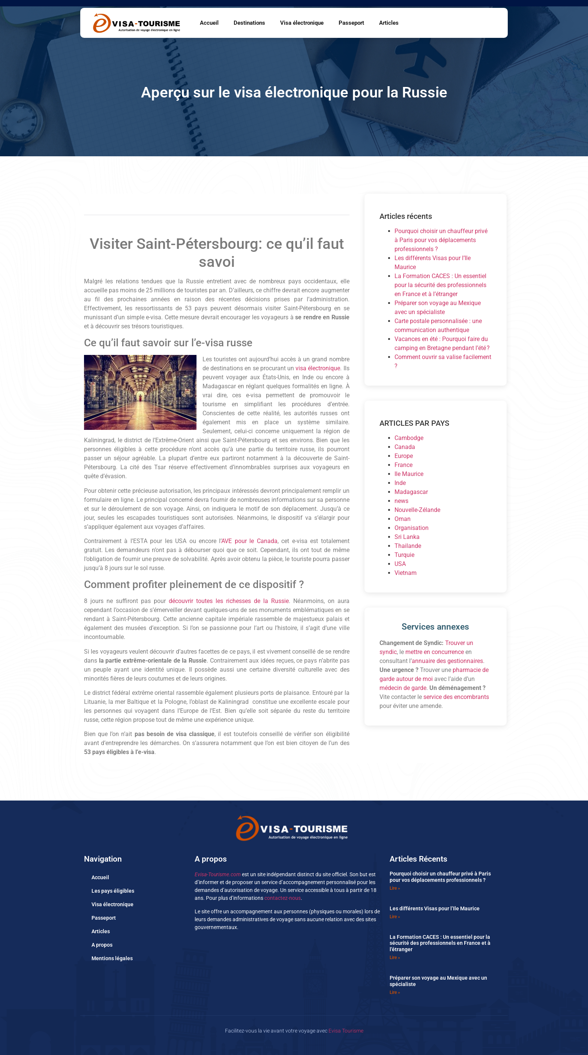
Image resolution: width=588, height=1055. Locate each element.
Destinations (249, 22)
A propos (102, 945)
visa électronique (318, 368)
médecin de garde (403, 687)
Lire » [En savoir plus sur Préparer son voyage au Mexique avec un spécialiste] (395, 992)
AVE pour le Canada (249, 541)
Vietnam (405, 572)
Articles (389, 22)
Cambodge (408, 437)
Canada (404, 446)
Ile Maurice (408, 473)
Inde (400, 482)
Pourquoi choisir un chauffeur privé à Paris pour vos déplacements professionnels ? (441, 240)
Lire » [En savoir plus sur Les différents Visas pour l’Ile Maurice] (395, 916)
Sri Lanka (407, 536)
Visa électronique (302, 22)
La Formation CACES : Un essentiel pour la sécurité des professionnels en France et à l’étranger (440, 285)
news (401, 500)
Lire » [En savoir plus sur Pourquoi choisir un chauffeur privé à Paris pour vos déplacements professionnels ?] (395, 888)
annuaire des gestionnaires (447, 660)
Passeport (351, 22)
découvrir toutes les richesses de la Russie (229, 601)
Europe (403, 455)
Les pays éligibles (113, 891)
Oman (402, 518)
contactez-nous (282, 898)
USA (400, 563)
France (403, 464)
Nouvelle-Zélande (417, 509)
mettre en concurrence (434, 651)
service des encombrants (456, 696)
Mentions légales (112, 958)
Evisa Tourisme (345, 1031)
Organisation (411, 527)
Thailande (407, 545)
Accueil (209, 22)
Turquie (404, 554)
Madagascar (411, 491)
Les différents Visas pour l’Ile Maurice (435, 908)
